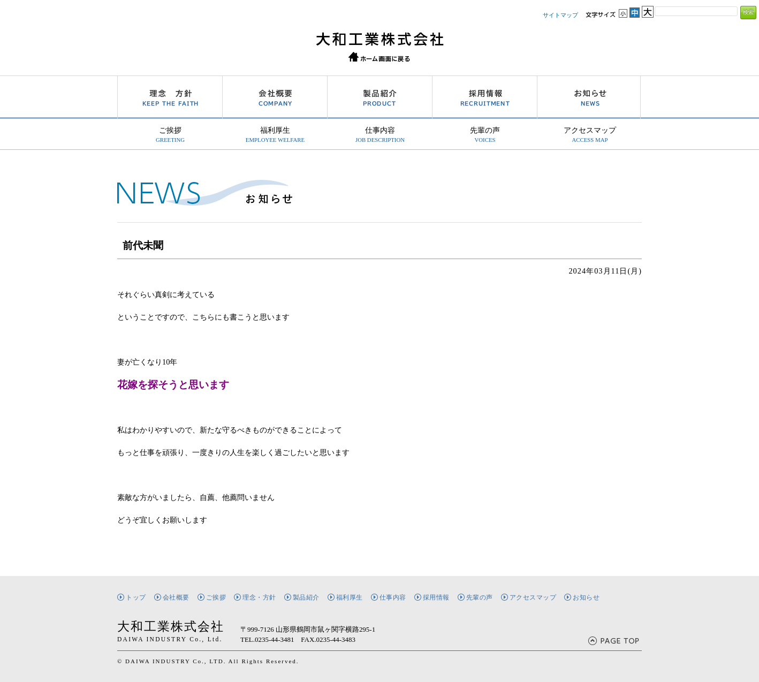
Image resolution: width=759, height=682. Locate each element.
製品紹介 (306, 597)
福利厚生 (275, 134)
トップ (136, 597)
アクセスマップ (590, 134)
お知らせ (586, 597)
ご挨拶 (170, 134)
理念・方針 (259, 597)
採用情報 (436, 597)
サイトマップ (560, 15)
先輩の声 (485, 134)
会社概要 (176, 597)
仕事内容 (380, 134)
